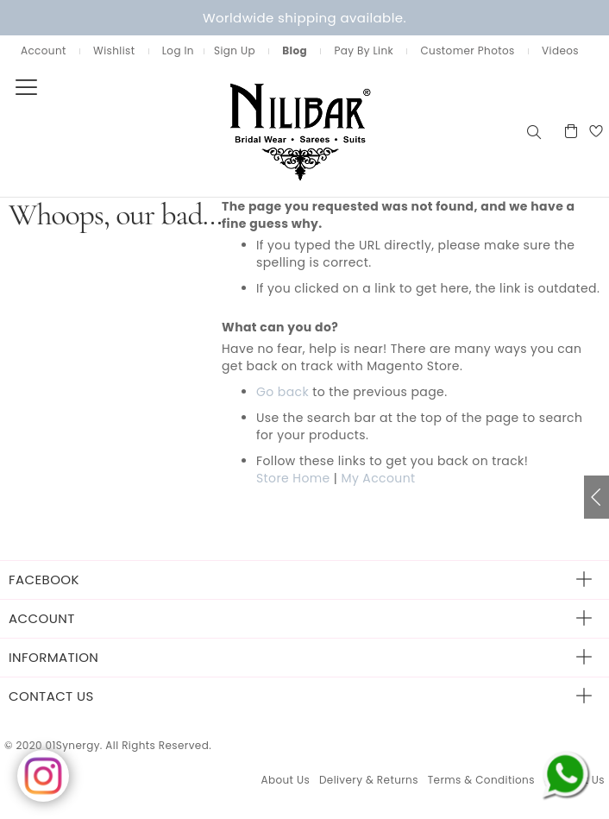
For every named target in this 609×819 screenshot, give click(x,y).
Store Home (293, 478)
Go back (282, 391)
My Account (378, 478)
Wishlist (114, 50)
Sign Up (234, 50)
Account (43, 50)
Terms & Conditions (481, 779)
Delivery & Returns (368, 779)
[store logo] (262, 130)
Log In (178, 50)
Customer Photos (467, 50)
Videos (560, 50)
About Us (285, 779)
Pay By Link (363, 50)
